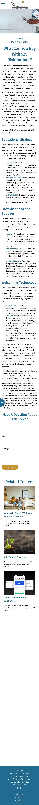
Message (5, 448)
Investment (19, 800)
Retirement (19, 797)
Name (4, 423)
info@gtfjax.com (19, 784)
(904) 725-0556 (22, 773)
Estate (19, 803)
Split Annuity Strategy (15, 557)
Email (4, 436)
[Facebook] (17, 788)
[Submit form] (10, 467)
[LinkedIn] (21, 788)
